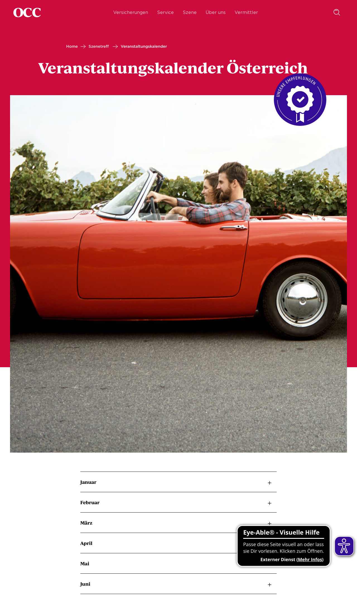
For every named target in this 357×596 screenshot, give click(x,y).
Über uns (216, 12)
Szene (190, 12)
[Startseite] (27, 12)
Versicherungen (130, 12)
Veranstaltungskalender (144, 46)
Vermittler (246, 12)
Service (165, 12)
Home (72, 46)
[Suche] (337, 12)
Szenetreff (99, 46)
